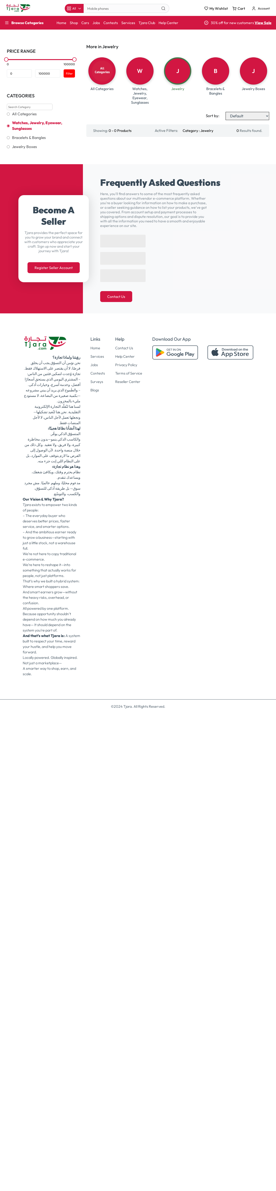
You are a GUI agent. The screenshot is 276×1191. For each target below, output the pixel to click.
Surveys (96, 859)
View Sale (263, 22)
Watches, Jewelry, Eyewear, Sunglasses (37, 125)
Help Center (168, 22)
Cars (85, 22)
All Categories (24, 113)
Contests (110, 22)
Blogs (94, 868)
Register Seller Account (54, 745)
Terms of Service (128, 851)
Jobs (96, 22)
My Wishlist (216, 8)
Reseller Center (127, 859)
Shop (74, 22)
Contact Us (116, 774)
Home (61, 22)
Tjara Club (147, 22)
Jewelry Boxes (24, 146)
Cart (238, 8)
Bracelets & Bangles (29, 137)
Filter (69, 73)
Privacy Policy (126, 842)
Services (128, 22)
